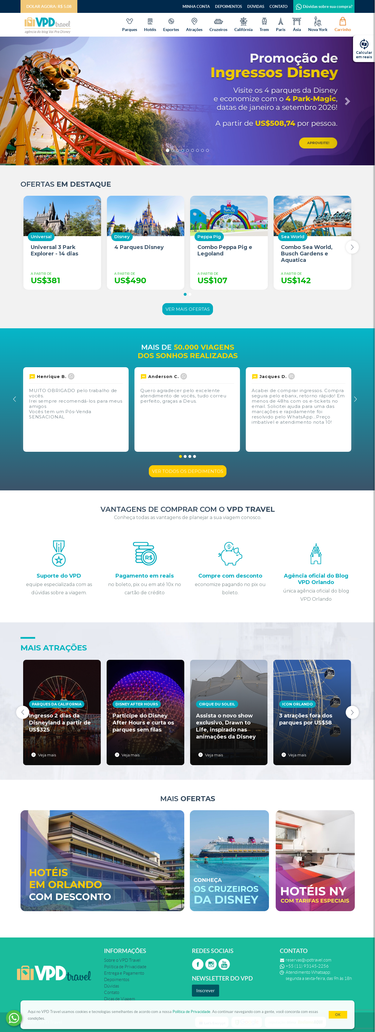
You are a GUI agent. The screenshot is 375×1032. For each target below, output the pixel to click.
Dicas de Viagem (119, 999)
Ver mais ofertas (188, 309)
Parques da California (56, 704)
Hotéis (150, 24)
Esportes (171, 24)
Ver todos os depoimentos (187, 471)
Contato (278, 6)
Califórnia (243, 24)
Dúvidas (255, 6)
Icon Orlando (297, 704)
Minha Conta (196, 6)
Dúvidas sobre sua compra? (323, 6)
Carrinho (343, 24)
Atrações (194, 24)
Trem (264, 24)
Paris (280, 24)
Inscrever (205, 990)
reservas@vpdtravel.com (308, 960)
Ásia (296, 24)
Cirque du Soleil (217, 704)
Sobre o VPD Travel (122, 960)
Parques (129, 24)
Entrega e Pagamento (124, 973)
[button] (28, 101)
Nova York (318, 24)
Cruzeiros (218, 24)
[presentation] (352, 247)
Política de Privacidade (191, 1011)
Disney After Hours (136, 704)
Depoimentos (228, 6)
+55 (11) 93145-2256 (307, 966)
